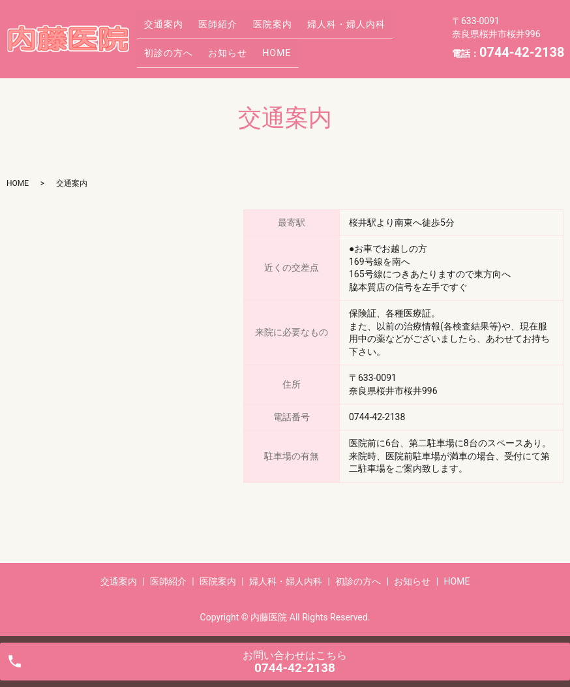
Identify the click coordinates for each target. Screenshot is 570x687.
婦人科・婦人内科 (325, 28)
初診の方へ (398, 28)
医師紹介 (209, 28)
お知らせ (161, 48)
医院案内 (257, 28)
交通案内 (161, 28)
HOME (204, 48)
